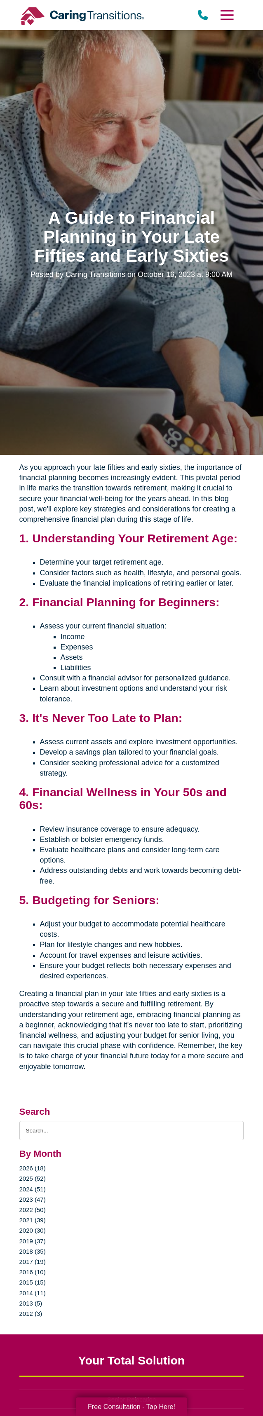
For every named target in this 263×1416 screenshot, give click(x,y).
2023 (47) (32, 1199)
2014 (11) (32, 1292)
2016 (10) (32, 1271)
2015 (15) (32, 1282)
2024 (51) (32, 1189)
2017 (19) (32, 1261)
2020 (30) (32, 1230)
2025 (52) (32, 1178)
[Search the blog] (131, 1130)
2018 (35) (32, 1251)
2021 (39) (32, 1220)
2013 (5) (30, 1303)
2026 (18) (32, 1168)
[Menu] (226, 15)
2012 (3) (30, 1313)
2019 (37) (32, 1241)
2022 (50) (32, 1209)
